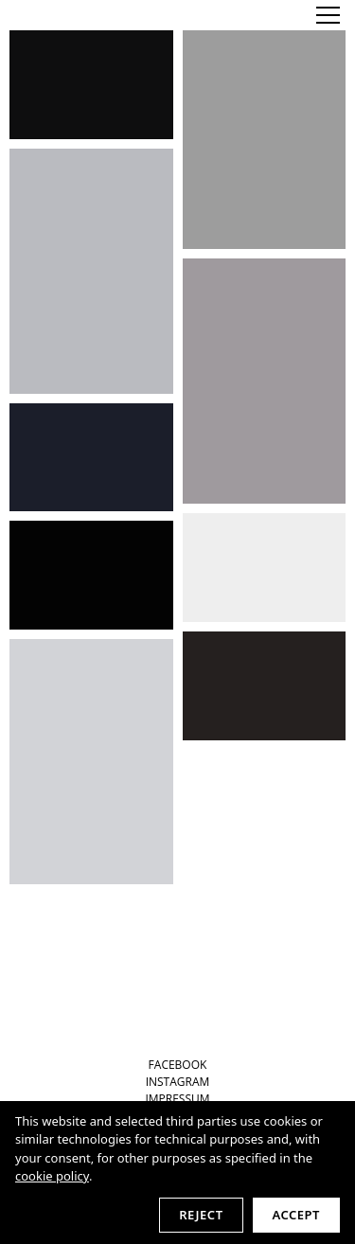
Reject (200, 1214)
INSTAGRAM (178, 1082)
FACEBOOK (178, 1065)
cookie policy (52, 1175)
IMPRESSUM (177, 1099)
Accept (296, 1214)
